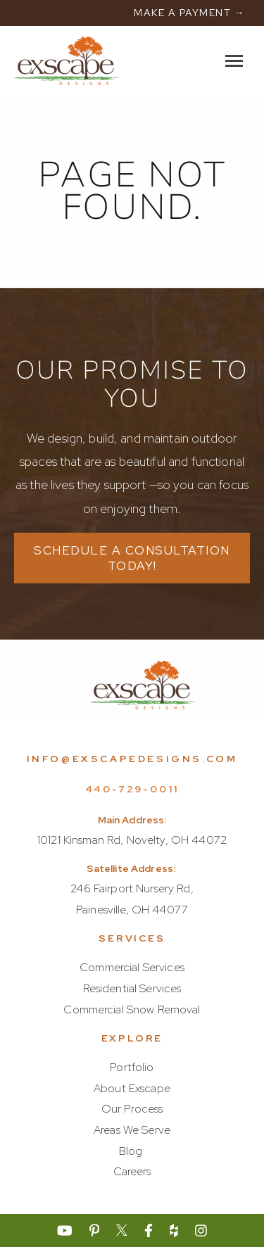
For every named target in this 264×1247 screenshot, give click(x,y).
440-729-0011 (132, 789)
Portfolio (131, 1067)
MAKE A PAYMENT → (189, 12)
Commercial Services (132, 967)
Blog (131, 1151)
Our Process (132, 1108)
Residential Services (132, 988)
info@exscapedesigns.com (132, 758)
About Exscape (132, 1088)
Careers (132, 1171)
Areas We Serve (132, 1129)
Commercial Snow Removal (131, 1009)
